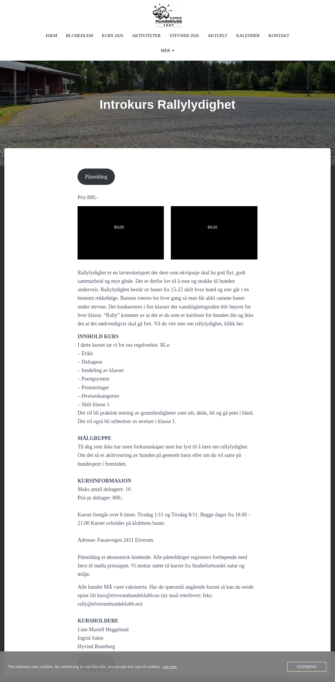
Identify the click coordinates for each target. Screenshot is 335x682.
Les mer (170, 666)
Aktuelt (217, 35)
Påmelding (96, 176)
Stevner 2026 (184, 35)
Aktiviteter (146, 35)
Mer (167, 50)
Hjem (51, 35)
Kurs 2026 (112, 35)
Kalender (248, 35)
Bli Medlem (79, 35)
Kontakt (279, 35)
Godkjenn (306, 666)
